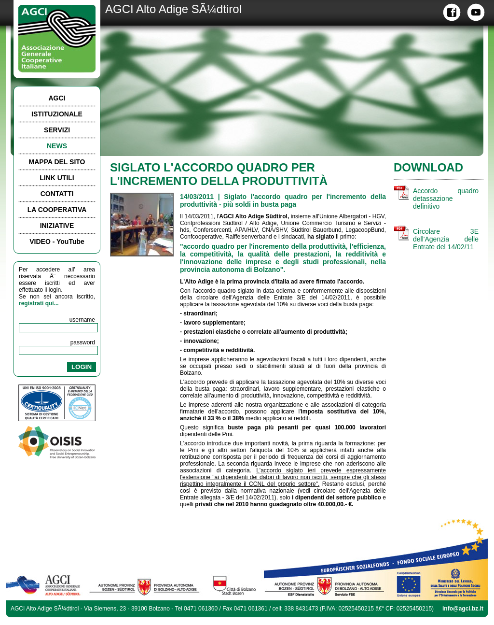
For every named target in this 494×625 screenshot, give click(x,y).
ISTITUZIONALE (56, 114)
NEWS (57, 146)
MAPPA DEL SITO (57, 162)
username (82, 319)
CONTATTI (57, 194)
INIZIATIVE (57, 225)
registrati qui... (39, 303)
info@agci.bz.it (462, 608)
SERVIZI (57, 130)
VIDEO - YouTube (56, 241)
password (82, 342)
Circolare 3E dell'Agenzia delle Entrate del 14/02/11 (446, 239)
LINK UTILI (57, 178)
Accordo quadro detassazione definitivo (446, 198)
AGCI (57, 98)
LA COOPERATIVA (57, 209)
